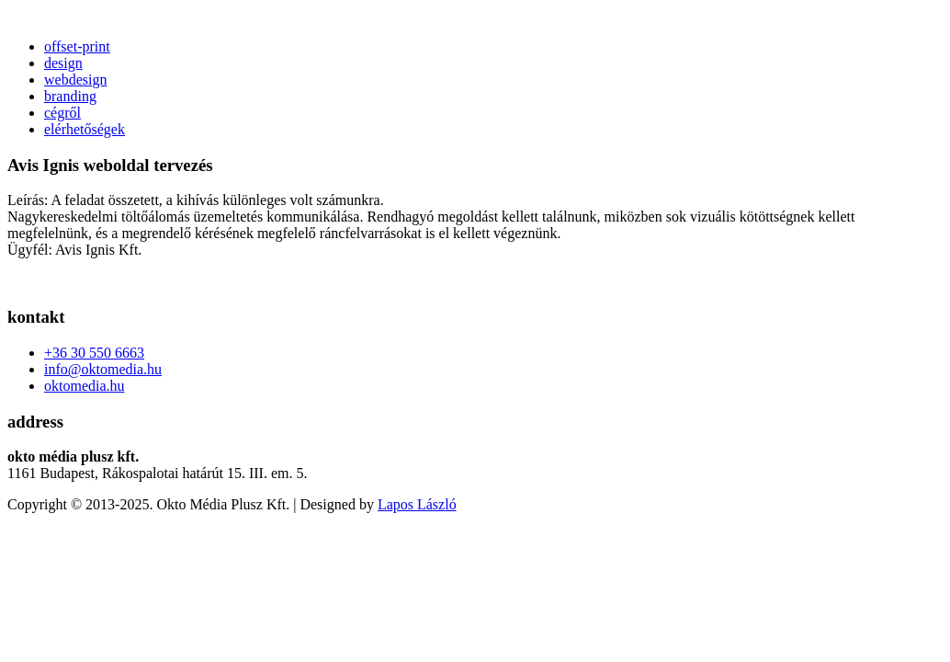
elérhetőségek (84, 129)
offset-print (77, 46)
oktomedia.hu (84, 386)
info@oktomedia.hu (103, 369)
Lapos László (417, 504)
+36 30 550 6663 (94, 352)
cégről (62, 112)
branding (70, 96)
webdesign (75, 79)
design (63, 63)
